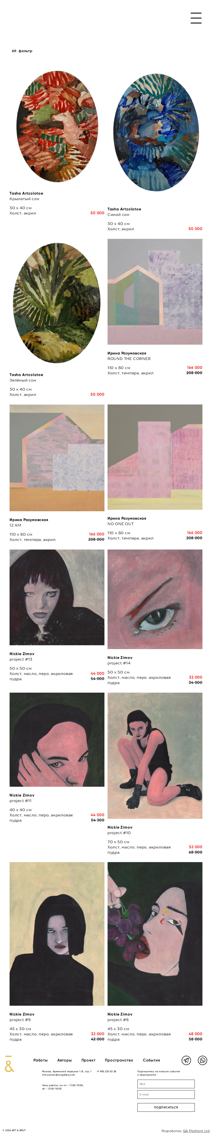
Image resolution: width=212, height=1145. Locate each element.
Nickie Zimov (22, 653)
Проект (89, 1060)
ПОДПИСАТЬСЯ (166, 1107)
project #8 (118, 1019)
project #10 (119, 832)
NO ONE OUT (121, 523)
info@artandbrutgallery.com (58, 1074)
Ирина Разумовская (127, 353)
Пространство (119, 1060)
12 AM (15, 525)
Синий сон (119, 214)
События (151, 1060)
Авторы (64, 1060)
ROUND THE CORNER (129, 358)
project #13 (21, 659)
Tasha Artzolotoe (26, 193)
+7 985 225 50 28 (106, 1071)
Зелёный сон (23, 380)
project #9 (20, 1019)
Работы (40, 1060)
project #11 (21, 800)
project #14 (119, 663)
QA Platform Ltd (196, 1131)
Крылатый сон (24, 198)
